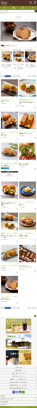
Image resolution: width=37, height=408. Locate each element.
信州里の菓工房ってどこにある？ (18, 385)
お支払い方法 (18, 367)
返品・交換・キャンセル (18, 373)
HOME (1, 13)
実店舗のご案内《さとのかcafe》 (18, 382)
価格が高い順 (13, 76)
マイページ (32, 8)
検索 (36, 11)
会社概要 (3, 396)
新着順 (18, 76)
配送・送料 (18, 370)
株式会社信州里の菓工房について (18, 388)
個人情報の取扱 (4, 401)
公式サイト (4, 8)
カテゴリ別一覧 (23, 8)
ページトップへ (35, 316)
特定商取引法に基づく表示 (7, 398)
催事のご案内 (13, 8)
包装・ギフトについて (18, 376)
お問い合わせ (4, 404)
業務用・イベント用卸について (18, 379)
